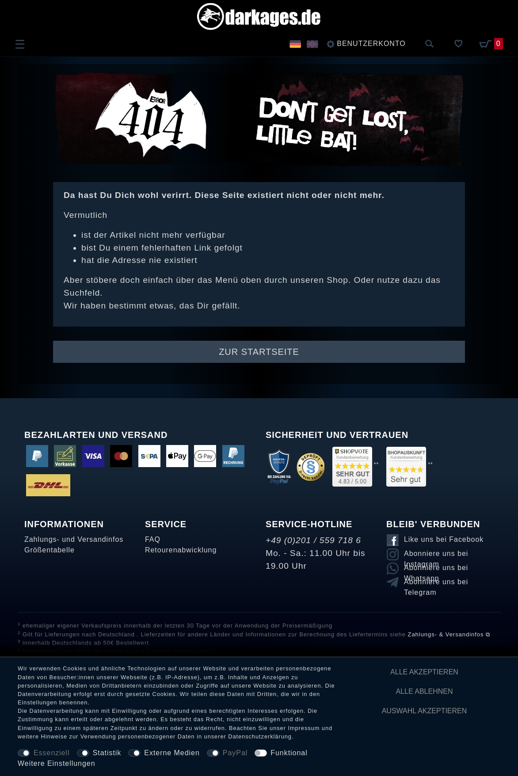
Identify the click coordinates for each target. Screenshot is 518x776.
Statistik (107, 753)
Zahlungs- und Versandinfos (73, 539)
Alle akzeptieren (424, 672)
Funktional (288, 753)
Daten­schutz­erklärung (260, 736)
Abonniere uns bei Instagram (436, 555)
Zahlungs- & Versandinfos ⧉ (449, 634)
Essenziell (52, 753)
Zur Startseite (259, 352)
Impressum (304, 728)
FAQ (152, 539)
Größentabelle (49, 550)
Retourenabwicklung (181, 550)
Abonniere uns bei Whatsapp (436, 569)
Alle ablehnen (424, 691)
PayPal (235, 753)
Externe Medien (172, 753)
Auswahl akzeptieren (424, 711)
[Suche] (429, 44)
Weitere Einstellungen (56, 763)
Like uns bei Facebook (444, 539)
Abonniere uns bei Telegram (436, 583)
